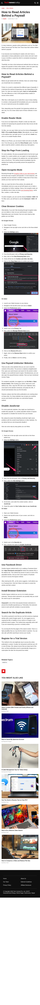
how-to (4, 662)
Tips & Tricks (9, 8)
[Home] (12, 4)
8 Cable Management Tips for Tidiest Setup (14, 769)
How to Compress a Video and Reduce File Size (16, 860)
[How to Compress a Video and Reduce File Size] (20, 847)
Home (3, 8)
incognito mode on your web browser (24, 173)
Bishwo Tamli (5, 711)
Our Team (6, 882)
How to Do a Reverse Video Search (12, 830)
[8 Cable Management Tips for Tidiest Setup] (20, 756)
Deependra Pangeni (7, 741)
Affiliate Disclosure (26, 885)
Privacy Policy (7, 885)
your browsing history (27, 190)
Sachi (4, 18)
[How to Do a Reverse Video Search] (20, 816)
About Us (23, 878)
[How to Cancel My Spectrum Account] (20, 725)
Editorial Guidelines (26, 882)
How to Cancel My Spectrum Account (13, 739)
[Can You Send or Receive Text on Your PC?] (20, 786)
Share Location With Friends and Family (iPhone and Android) (17, 708)
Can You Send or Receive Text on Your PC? (15, 800)
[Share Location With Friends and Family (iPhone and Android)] (20, 693)
